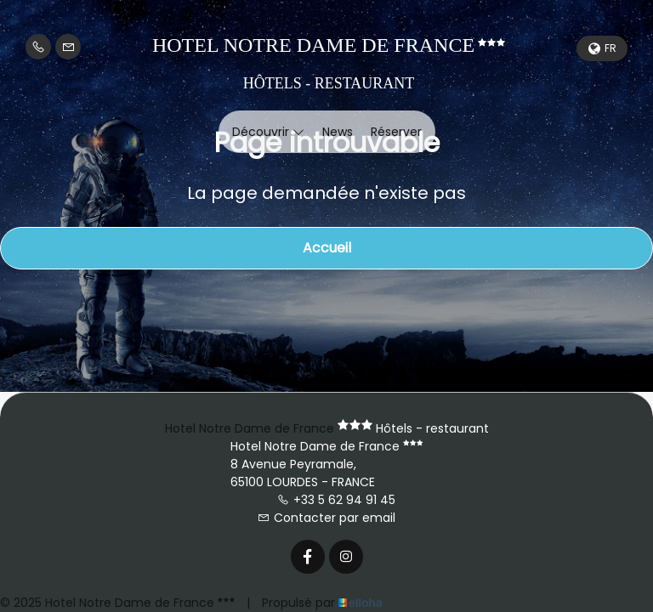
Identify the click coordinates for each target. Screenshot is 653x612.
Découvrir (268, 131)
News (337, 131)
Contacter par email (326, 517)
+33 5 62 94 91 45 (336, 499)
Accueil (327, 248)
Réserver (396, 131)
